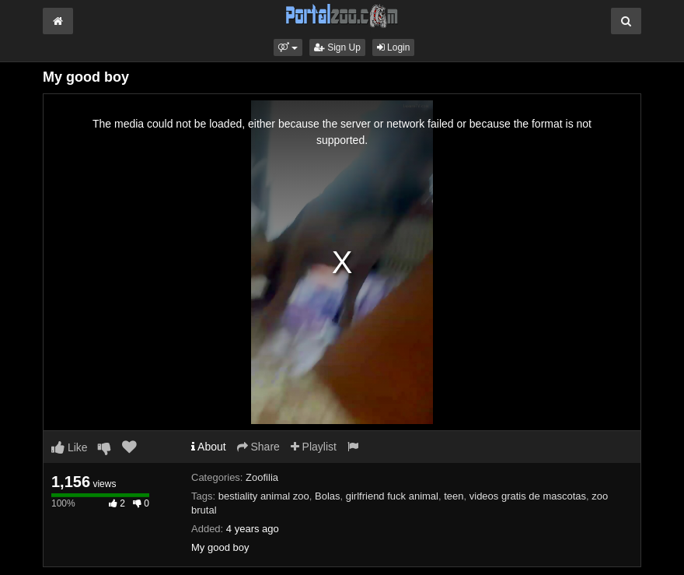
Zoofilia (262, 477)
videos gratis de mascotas (527, 496)
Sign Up (337, 47)
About (208, 446)
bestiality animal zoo (263, 496)
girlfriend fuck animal (392, 496)
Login (393, 47)
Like (69, 447)
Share (258, 446)
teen (453, 496)
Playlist (314, 446)
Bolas (327, 496)
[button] (288, 47)
